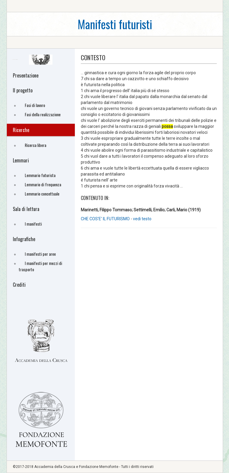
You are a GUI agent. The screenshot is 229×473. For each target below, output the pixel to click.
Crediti (19, 284)
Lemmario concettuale (42, 193)
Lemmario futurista (40, 175)
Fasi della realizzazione (43, 114)
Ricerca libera (35, 145)
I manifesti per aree (40, 254)
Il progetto (23, 90)
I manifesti (33, 224)
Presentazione (25, 75)
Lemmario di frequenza (43, 184)
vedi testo (142, 218)
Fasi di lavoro (35, 105)
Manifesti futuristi (115, 23)
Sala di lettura (26, 209)
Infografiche (24, 239)
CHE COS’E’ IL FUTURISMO (105, 218)
